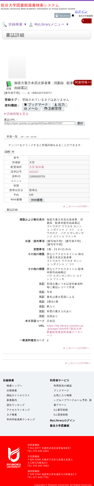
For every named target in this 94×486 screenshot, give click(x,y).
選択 (80, 123)
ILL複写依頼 (61, 409)
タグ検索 (12, 414)
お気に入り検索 (63, 395)
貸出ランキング (16, 405)
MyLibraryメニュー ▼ (48, 24)
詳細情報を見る (18, 113)
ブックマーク (61, 390)
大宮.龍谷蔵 (36, 166)
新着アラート (73, 402)
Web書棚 (36, 199)
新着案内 (12, 400)
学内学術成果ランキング (21, 419)
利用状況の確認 (63, 385)
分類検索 (12, 390)
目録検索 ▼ (14, 24)
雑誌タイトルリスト (18, 395)
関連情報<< (83, 82)
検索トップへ (14, 385)
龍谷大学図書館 (59, 425)
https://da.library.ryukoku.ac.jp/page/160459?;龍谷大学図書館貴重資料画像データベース (65, 330)
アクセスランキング (18, 409)
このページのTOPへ (77, 206)
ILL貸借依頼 (61, 414)
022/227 (34, 171)
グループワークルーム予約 (71, 400)
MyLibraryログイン (62, 420)
